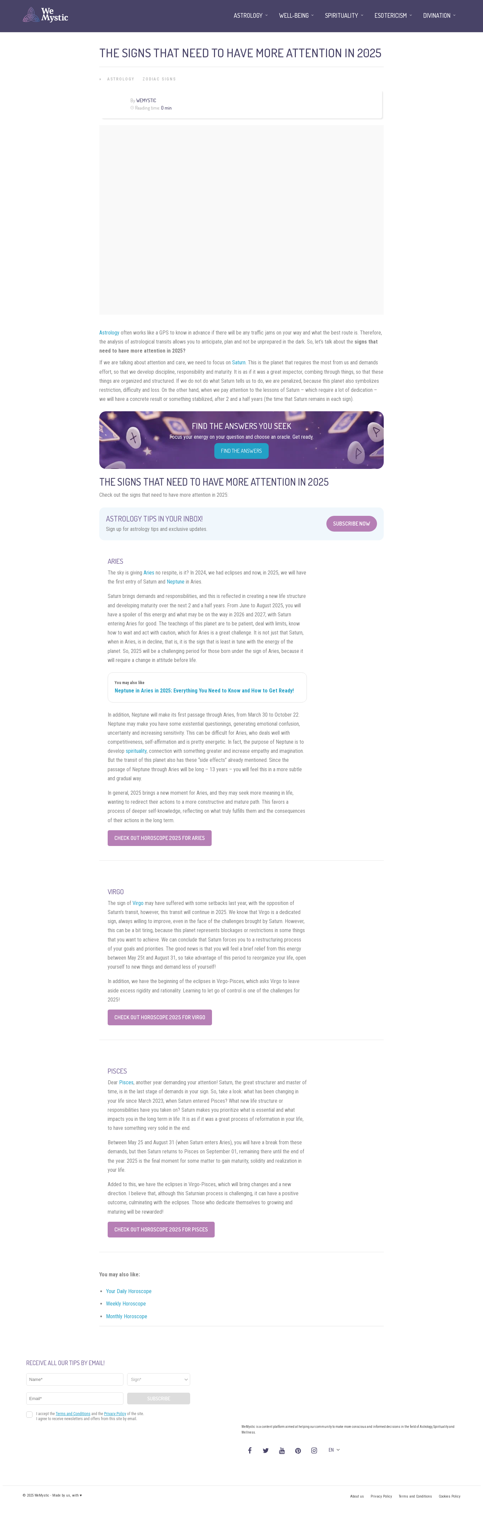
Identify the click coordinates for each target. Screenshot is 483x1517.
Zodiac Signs (159, 79)
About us (357, 1496)
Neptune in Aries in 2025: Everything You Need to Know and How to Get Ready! (204, 690)
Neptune (175, 582)
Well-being (294, 15)
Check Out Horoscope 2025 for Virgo (159, 1017)
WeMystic (146, 100)
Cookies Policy (450, 1496)
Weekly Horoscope (126, 1303)
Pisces (126, 1082)
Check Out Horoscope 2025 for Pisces (161, 1229)
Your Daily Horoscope (129, 1291)
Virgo (138, 903)
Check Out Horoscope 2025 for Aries (159, 838)
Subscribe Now (351, 523)
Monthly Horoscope (126, 1316)
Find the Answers (241, 450)
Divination (436, 15)
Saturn (239, 362)
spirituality (136, 751)
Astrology (121, 79)
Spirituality (341, 15)
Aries (149, 572)
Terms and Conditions (415, 1496)
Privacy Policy (381, 1496)
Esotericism (391, 15)
